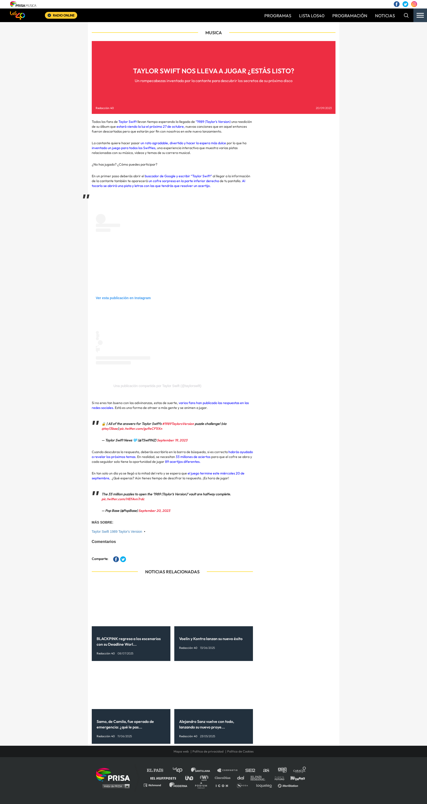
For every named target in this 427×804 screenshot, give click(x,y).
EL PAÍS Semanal (260, 778)
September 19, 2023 (172, 440)
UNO (191, 778)
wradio (205, 778)
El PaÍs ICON (223, 785)
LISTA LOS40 (312, 15)
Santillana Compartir (230, 770)
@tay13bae (109, 428)
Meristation (289, 785)
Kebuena (295, 778)
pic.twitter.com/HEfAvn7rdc (122, 499)
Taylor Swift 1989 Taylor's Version (117, 531)
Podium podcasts (202, 785)
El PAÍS (158, 770)
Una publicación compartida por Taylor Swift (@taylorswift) (157, 386)
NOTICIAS (385, 15)
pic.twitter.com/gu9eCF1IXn (140, 428)
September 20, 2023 (154, 510)
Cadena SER (250, 770)
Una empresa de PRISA (114, 774)
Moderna (179, 785)
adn (282, 770)
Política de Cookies (240, 751)
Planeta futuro (278, 778)
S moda (244, 785)
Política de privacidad (208, 751)
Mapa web (181, 751)
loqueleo (265, 785)
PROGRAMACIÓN (349, 15)
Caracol (299, 770)
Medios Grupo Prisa (114, 786)
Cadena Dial (242, 778)
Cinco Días (224, 778)
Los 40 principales (181, 770)
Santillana (204, 770)
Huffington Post (164, 778)
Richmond (155, 785)
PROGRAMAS (277, 15)
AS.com (266, 770)
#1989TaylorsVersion (178, 424)
